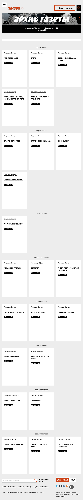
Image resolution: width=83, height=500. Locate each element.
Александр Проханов (38, 92)
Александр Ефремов (38, 263)
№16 (65, 479)
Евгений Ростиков (37, 395)
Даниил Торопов (36, 439)
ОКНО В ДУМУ (63, 141)
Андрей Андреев (10, 439)
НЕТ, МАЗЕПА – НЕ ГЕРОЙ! (14, 312)
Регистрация (69, 8)
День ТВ (41, 492)
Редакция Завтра (10, 53)
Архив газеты (29, 28)
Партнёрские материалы (30, 492)
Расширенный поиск (44, 480)
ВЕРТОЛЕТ (35, 268)
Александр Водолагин (11, 395)
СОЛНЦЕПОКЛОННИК (12, 400)
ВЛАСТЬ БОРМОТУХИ (12, 141)
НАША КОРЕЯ (36, 400)
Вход (61, 8)
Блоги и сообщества (9, 487)
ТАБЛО (33, 58)
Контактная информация (14, 492)
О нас (4, 492)
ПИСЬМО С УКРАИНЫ (66, 312)
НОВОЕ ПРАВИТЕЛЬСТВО (14, 444)
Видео (36, 487)
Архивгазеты (73, 479)
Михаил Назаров (37, 351)
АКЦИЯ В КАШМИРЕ (11, 356)
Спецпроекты (44, 487)
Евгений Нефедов (10, 175)
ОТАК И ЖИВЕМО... (38, 312)
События (21, 487)
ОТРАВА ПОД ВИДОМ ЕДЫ (41, 141)
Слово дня (28, 487)
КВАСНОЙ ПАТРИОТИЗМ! (13, 180)
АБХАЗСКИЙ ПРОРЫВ (12, 268)
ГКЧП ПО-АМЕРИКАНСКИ (13, 224)
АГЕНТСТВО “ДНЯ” (11, 58)
